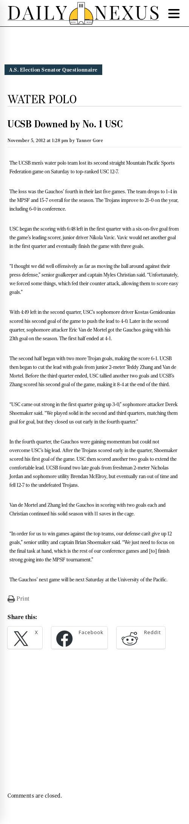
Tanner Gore (89, 140)
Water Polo (42, 99)
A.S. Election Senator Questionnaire (53, 70)
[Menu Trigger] (173, 13)
